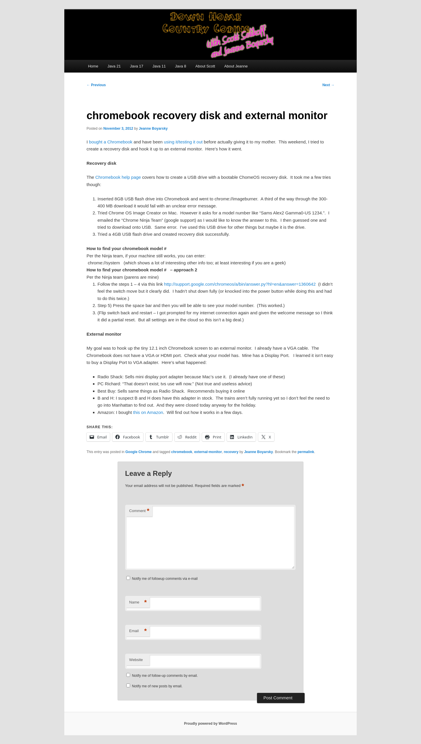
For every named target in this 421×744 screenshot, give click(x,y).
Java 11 (159, 66)
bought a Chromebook (110, 141)
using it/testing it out (183, 141)
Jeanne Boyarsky (153, 128)
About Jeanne (236, 66)
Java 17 (136, 66)
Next (328, 85)
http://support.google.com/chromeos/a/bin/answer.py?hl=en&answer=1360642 (240, 284)
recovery (231, 452)
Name (138, 602)
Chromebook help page (118, 177)
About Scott (205, 66)
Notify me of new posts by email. (157, 686)
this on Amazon (148, 412)
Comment (139, 511)
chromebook (181, 452)
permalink (306, 452)
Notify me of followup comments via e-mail (165, 579)
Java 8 (180, 66)
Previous (96, 85)
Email (138, 631)
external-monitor (208, 452)
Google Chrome (138, 452)
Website (136, 660)
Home (93, 66)
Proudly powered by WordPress (210, 724)
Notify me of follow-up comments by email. (165, 676)
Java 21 (114, 66)
